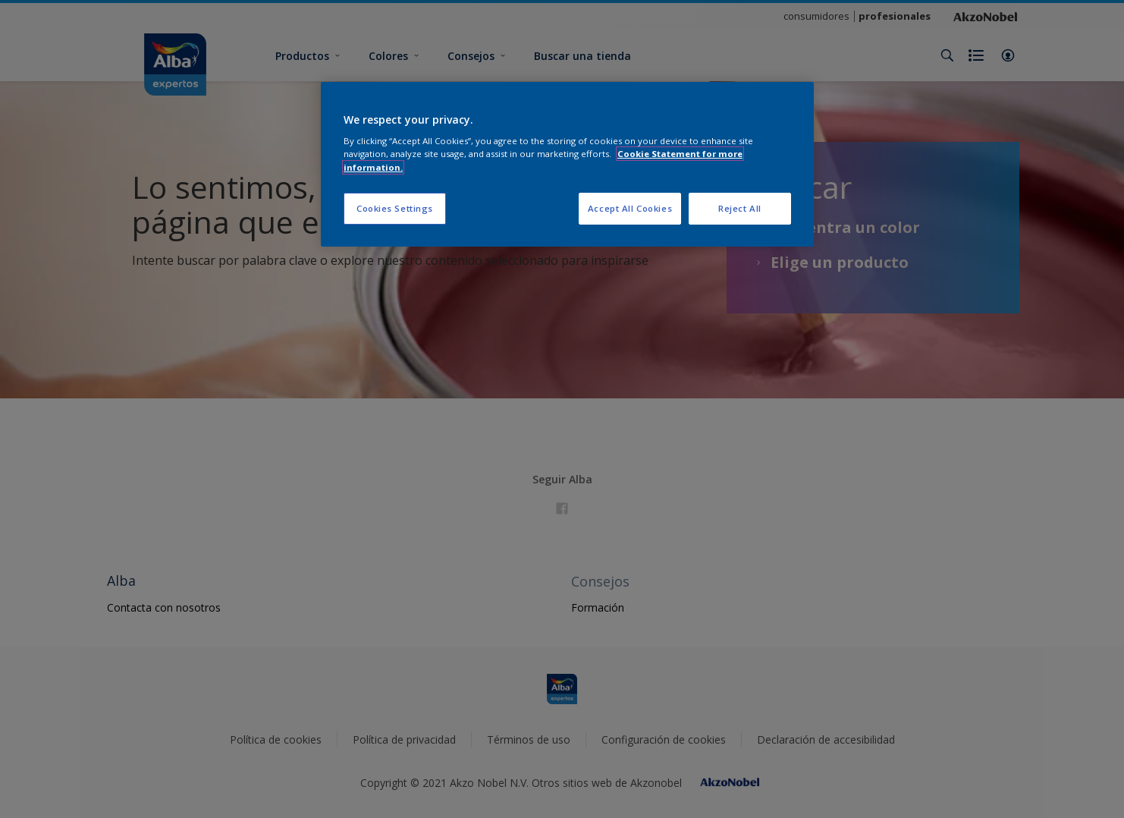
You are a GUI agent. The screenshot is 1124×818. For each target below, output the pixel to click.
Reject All (739, 208)
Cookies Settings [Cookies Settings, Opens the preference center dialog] (394, 208)
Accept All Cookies (630, 208)
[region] (567, 164)
